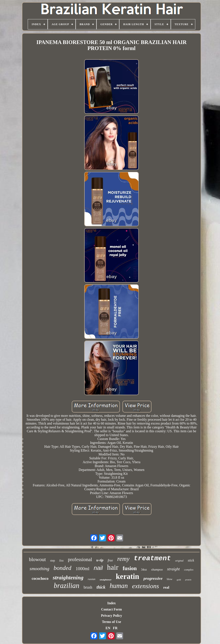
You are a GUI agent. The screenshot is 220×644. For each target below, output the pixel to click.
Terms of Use (111, 622)
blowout (37, 559)
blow (169, 579)
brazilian (66, 585)
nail (98, 568)
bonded (62, 568)
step (52, 560)
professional (80, 559)
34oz (144, 569)
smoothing (39, 568)
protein (188, 580)
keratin (127, 576)
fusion (130, 568)
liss (61, 560)
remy (123, 558)
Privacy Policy (111, 615)
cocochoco (40, 578)
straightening (68, 577)
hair (112, 567)
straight (173, 569)
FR (115, 628)
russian (91, 579)
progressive (153, 578)
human (119, 585)
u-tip (99, 560)
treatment (152, 558)
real (166, 587)
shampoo (157, 569)
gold (179, 579)
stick (191, 560)
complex (188, 569)
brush (88, 587)
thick (100, 587)
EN (107, 628)
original (179, 560)
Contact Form (111, 609)
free (110, 560)
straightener (106, 579)
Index (111, 603)
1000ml (82, 568)
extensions (145, 585)
